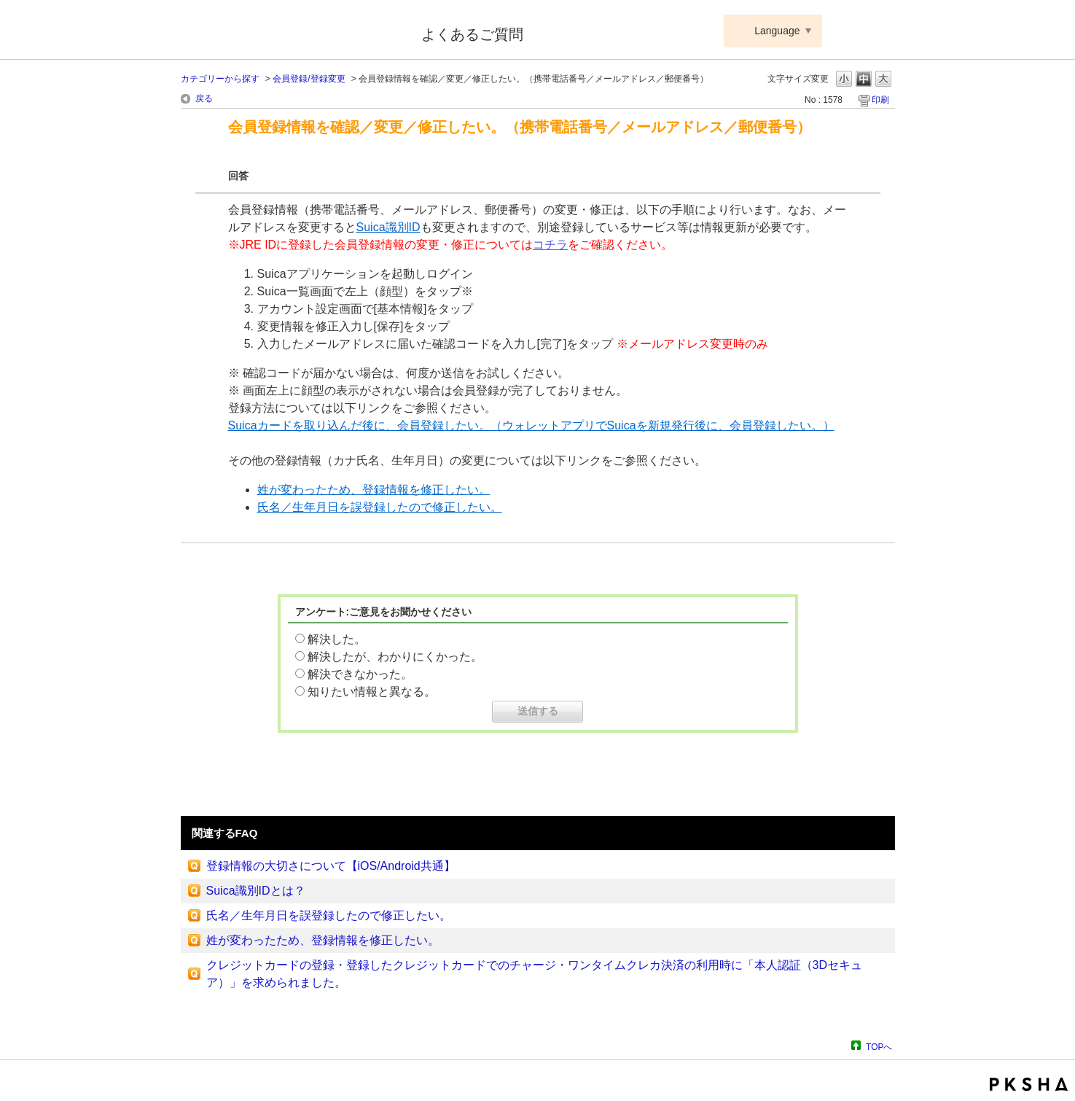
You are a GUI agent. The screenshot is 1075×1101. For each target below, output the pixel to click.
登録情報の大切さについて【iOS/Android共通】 (331, 866)
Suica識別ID (388, 227)
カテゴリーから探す (220, 79)
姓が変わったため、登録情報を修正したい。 (373, 489)
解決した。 (337, 639)
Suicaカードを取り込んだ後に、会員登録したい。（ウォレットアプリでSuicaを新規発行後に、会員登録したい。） (531, 425)
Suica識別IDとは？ (255, 890)
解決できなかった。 (360, 674)
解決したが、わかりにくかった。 (395, 656)
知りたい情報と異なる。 (372, 691)
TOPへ (879, 1046)
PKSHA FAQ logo (1029, 1084)
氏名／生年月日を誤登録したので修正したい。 (379, 507)
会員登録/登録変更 (309, 79)
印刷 (880, 100)
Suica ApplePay (291, 31)
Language (777, 30)
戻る (204, 98)
